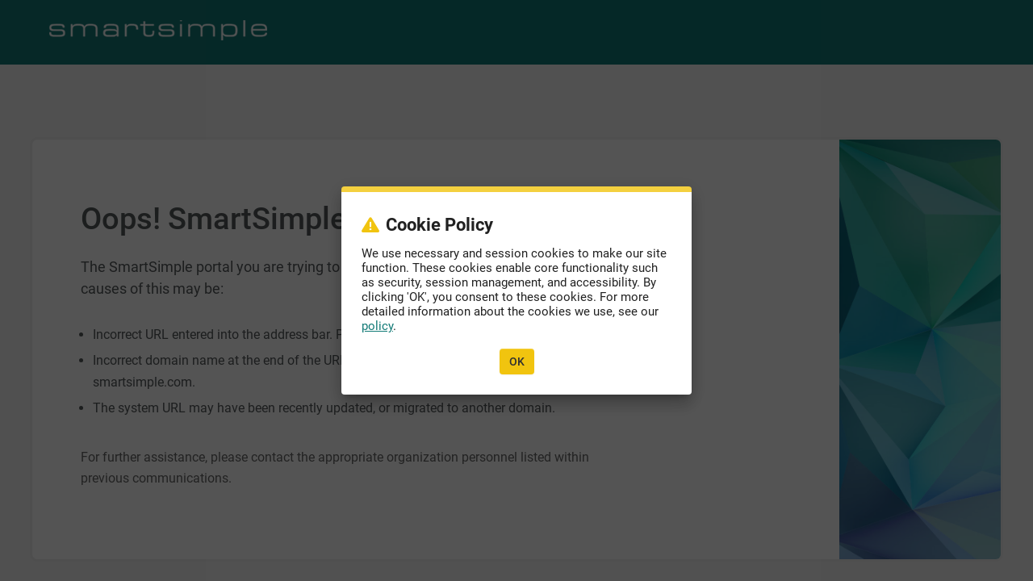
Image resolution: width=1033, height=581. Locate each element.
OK (517, 361)
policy (377, 326)
